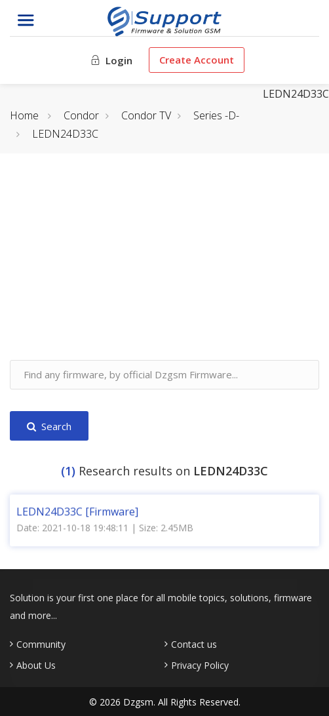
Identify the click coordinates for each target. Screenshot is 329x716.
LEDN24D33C (65, 134)
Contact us (194, 644)
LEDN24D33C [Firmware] (77, 509)
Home (24, 115)
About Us (36, 665)
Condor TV (146, 115)
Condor (81, 115)
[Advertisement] (164, 268)
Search (49, 426)
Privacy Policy (200, 665)
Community (41, 644)
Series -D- (216, 115)
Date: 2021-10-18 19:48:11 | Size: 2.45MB (104, 525)
